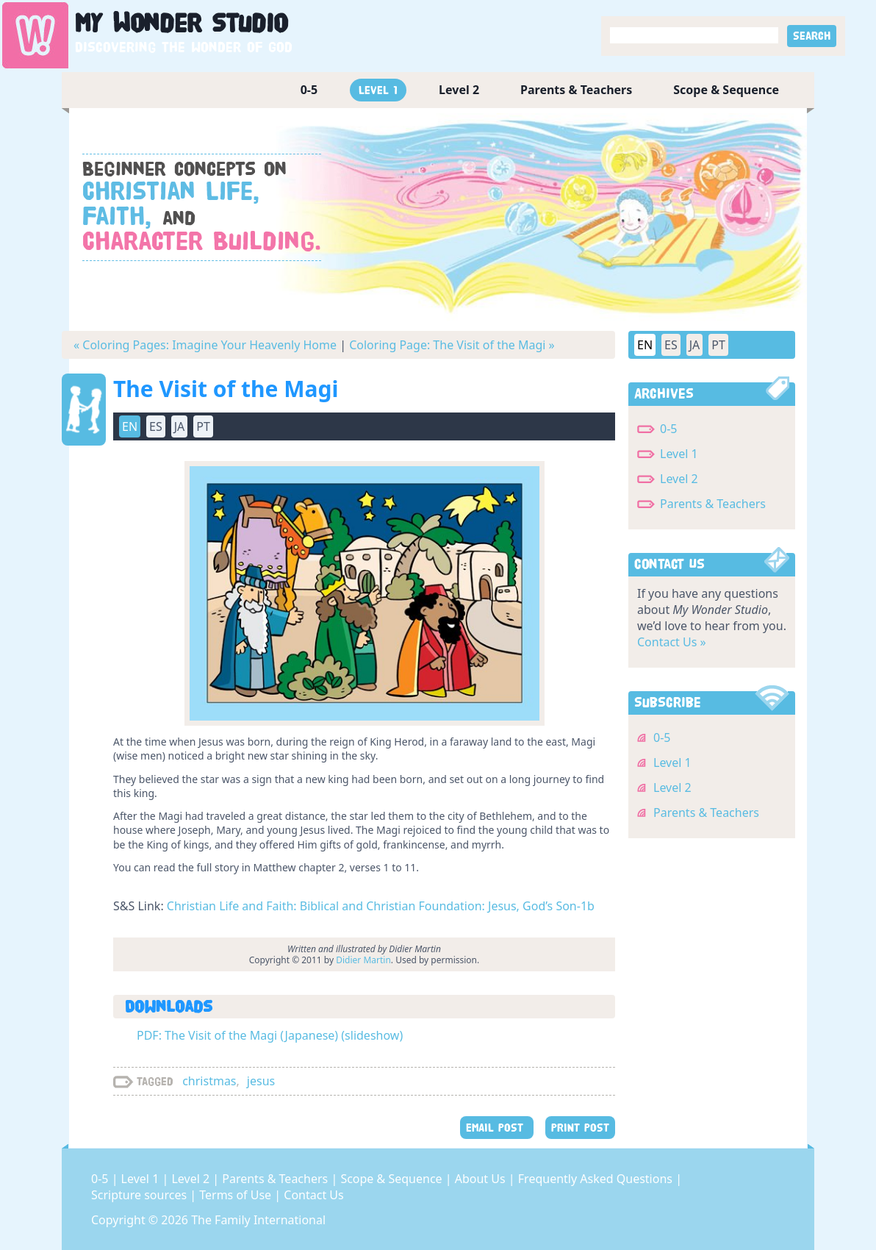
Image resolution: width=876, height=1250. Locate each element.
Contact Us (313, 1195)
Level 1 (378, 90)
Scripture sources (140, 1195)
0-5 (309, 90)
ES (155, 426)
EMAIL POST (497, 1127)
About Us (482, 1179)
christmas (209, 1081)
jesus (261, 1081)
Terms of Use (236, 1195)
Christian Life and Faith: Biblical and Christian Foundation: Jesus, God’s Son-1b (381, 906)
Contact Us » (671, 642)
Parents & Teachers (576, 90)
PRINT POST (580, 1127)
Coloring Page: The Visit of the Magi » (452, 345)
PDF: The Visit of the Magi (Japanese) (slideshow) (270, 1035)
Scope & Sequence (726, 90)
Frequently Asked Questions (596, 1179)
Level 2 (459, 90)
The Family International (258, 1220)
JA (179, 426)
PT (203, 426)
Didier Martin (363, 960)
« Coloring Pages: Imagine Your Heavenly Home (205, 345)
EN (129, 426)
